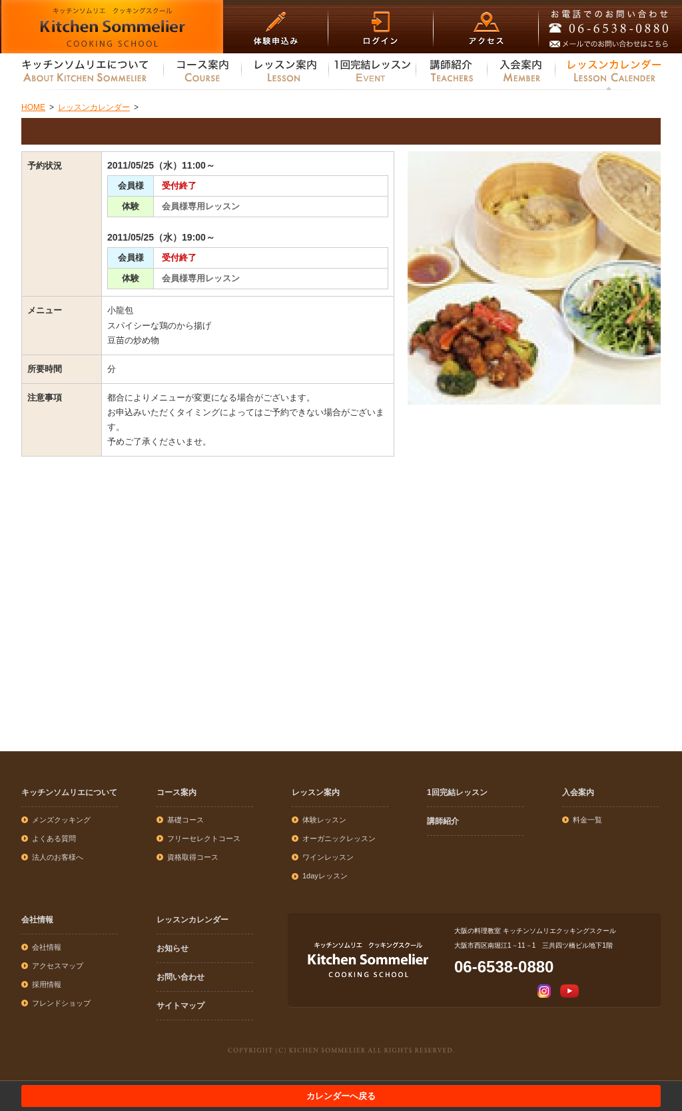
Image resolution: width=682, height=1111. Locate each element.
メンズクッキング (61, 820)
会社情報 (37, 919)
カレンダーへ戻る (341, 1096)
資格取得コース (192, 857)
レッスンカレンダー (192, 919)
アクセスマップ (57, 966)
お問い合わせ (180, 977)
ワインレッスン (328, 857)
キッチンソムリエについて (69, 792)
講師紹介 (443, 821)
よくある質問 (54, 838)
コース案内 (176, 792)
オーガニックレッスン (339, 838)
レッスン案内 (316, 792)
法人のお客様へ (57, 857)
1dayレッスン (325, 876)
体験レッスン (324, 820)
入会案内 (578, 792)
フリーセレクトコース (203, 838)
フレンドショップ (61, 1003)
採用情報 (46, 984)
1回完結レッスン (457, 792)
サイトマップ (180, 1005)
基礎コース (185, 820)
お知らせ (172, 948)
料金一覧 (587, 820)
